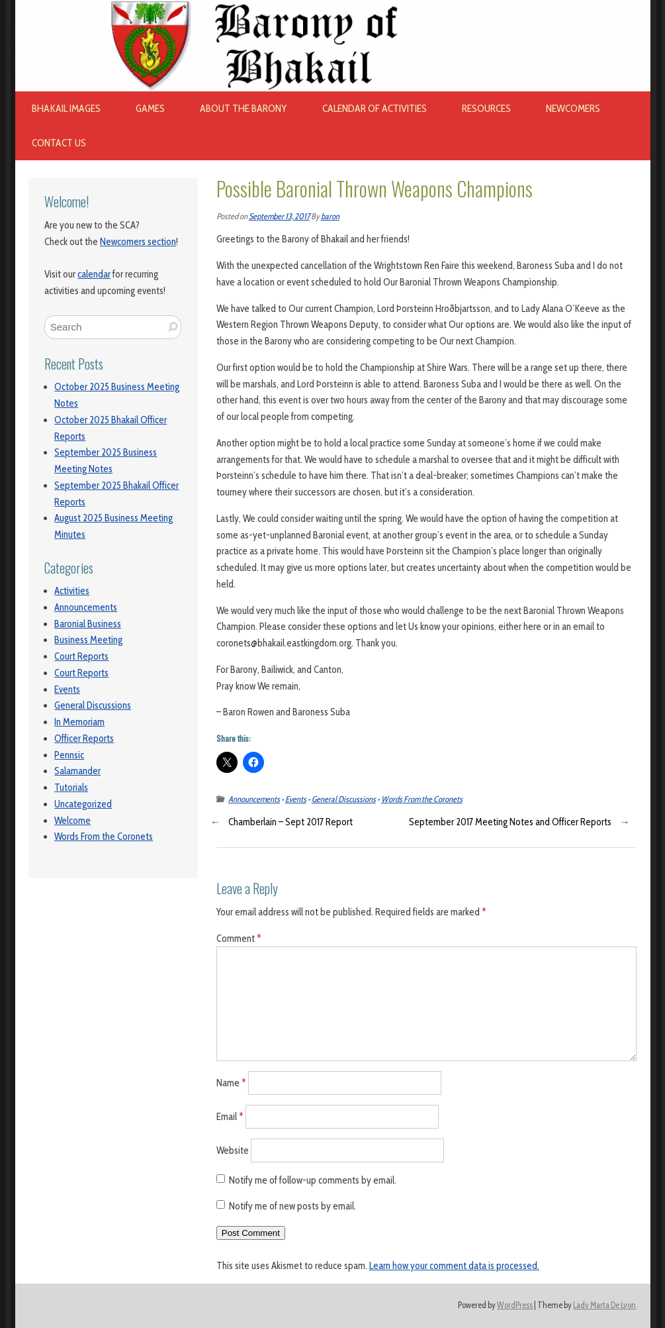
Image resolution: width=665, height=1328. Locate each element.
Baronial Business (87, 624)
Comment (238, 939)
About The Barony (243, 108)
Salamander (77, 771)
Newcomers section (138, 242)
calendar (94, 274)
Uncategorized (83, 804)
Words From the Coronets (103, 837)
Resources (486, 108)
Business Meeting (88, 640)
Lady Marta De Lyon (604, 1305)
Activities (71, 591)
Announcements (85, 607)
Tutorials (71, 787)
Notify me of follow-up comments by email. (312, 1180)
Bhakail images (66, 108)
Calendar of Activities (374, 108)
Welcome (72, 821)
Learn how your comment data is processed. (454, 1266)
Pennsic (69, 755)
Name (231, 1083)
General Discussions (92, 705)
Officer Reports (84, 738)
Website (232, 1150)
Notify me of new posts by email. (292, 1206)
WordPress (515, 1305)
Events (67, 689)
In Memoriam (79, 722)
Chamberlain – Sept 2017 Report (290, 822)
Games (150, 108)
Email (230, 1117)
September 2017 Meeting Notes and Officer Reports (510, 822)
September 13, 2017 (279, 216)
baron (330, 216)
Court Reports (81, 656)
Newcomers (573, 108)
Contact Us (59, 142)
